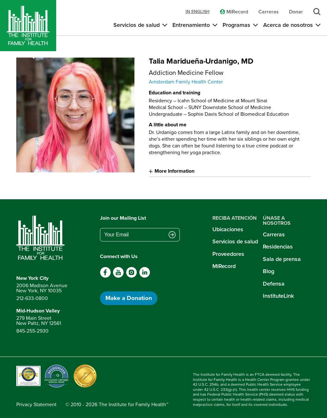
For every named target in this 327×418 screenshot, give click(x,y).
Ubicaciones (227, 229)
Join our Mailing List (123, 218)
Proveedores (228, 254)
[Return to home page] (41, 238)
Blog (268, 271)
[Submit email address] (172, 235)
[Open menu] (46, 55)
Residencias (278, 246)
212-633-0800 (32, 298)
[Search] (30, 55)
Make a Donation (128, 298)
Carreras (274, 234)
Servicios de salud (235, 241)
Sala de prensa (281, 259)
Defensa (273, 284)
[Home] (28, 25)
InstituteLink (278, 296)
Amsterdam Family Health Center (186, 81)
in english (197, 12)
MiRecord (224, 266)
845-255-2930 (32, 331)
